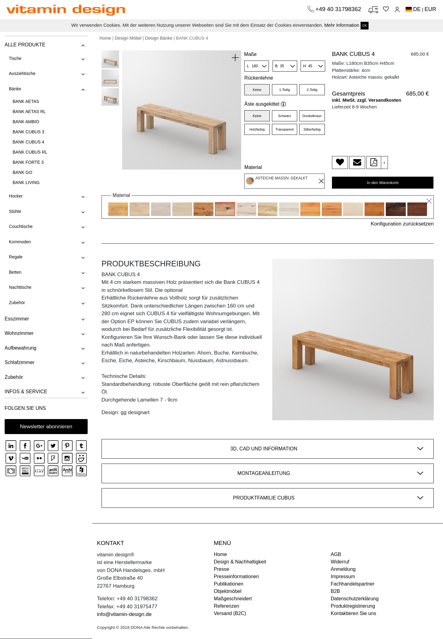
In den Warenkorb (383, 182)
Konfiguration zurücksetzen (402, 224)
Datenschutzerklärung (355, 598)
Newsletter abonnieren (46, 426)
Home (105, 38)
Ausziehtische (22, 73)
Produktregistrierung (353, 606)
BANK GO (22, 172)
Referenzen (226, 606)
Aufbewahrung (20, 348)
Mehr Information (341, 25)
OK (364, 25)
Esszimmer (17, 318)
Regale (15, 256)
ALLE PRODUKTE (25, 44)
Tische (15, 58)
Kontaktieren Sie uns (353, 613)
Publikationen (228, 583)
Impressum (343, 576)
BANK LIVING (26, 182)
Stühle (15, 211)
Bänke (15, 88)
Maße (250, 54)
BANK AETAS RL (29, 111)
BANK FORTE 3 (28, 162)
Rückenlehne (258, 77)
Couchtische (21, 226)
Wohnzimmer (19, 333)
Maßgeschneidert (233, 598)
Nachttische (20, 287)
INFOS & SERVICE (26, 391)
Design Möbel (128, 38)
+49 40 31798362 (339, 9)
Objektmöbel (227, 591)
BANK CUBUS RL (30, 152)
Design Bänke (159, 38)
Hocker (15, 196)
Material (253, 167)
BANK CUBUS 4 (28, 141)
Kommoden (20, 241)
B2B (335, 591)
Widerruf (340, 561)
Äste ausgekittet (265, 104)
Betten (15, 272)
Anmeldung (343, 569)
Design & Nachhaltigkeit (240, 561)
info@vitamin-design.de (124, 614)
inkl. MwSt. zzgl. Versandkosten (366, 100)
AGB (336, 554)
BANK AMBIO (26, 121)
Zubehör (17, 302)
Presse (221, 569)
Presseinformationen (236, 576)
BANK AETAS (26, 101)
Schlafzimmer (19, 362)
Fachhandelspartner (352, 583)
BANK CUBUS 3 (28, 131)
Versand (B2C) (230, 613)
